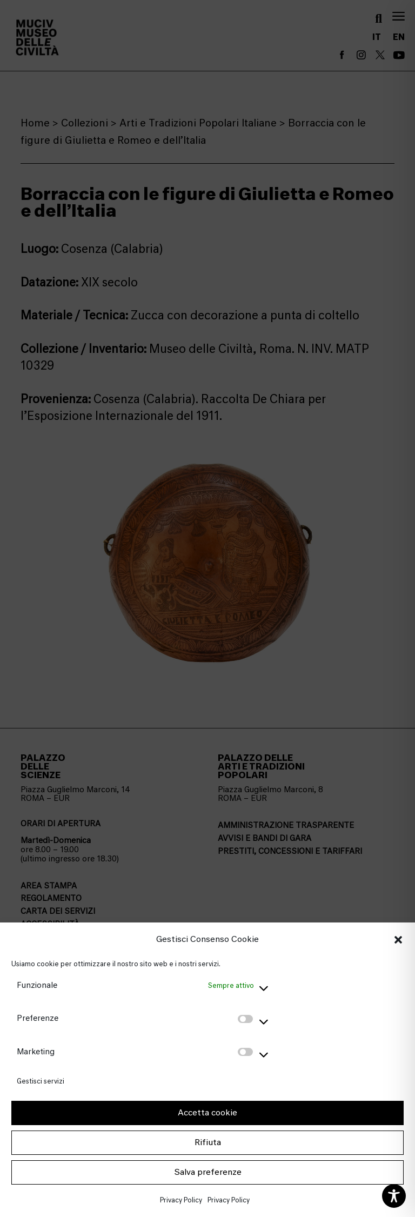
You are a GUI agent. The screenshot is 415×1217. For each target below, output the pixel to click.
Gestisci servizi (40, 1081)
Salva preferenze (208, 1172)
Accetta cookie (207, 1113)
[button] (398, 939)
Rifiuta (208, 1142)
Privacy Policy (181, 1200)
